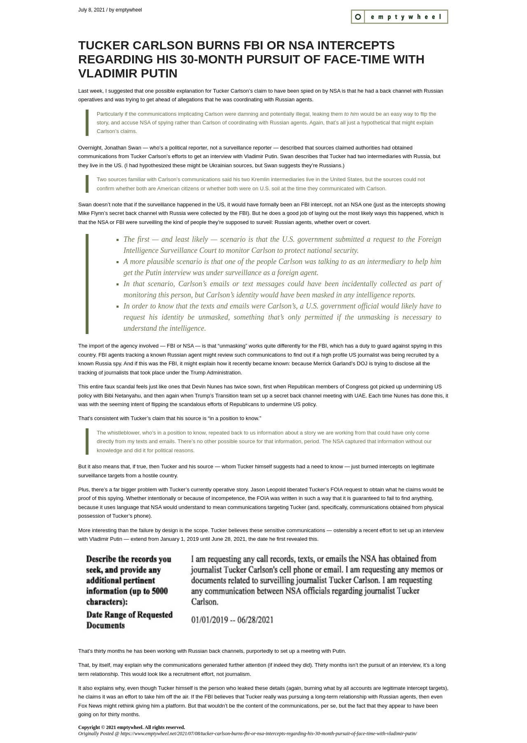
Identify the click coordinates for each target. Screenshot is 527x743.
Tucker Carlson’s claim (240, 91)
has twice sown (242, 386)
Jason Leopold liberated (279, 489)
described (291, 148)
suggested (120, 91)
